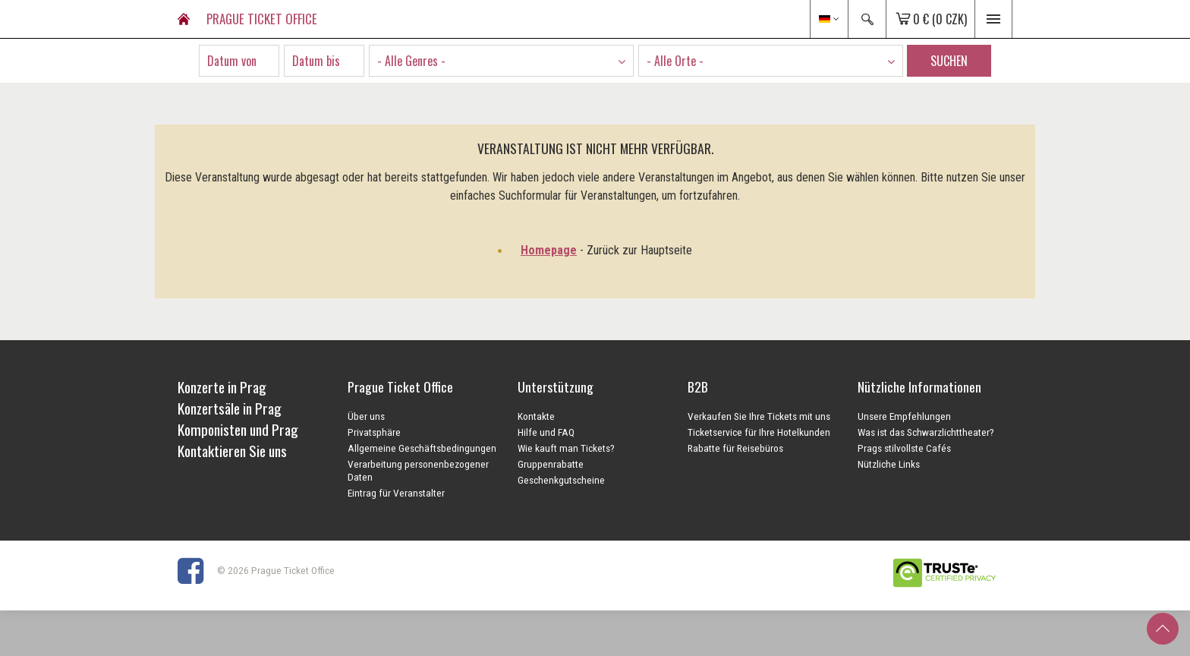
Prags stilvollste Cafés (904, 448)
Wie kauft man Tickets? (566, 448)
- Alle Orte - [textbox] (675, 61)
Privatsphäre (374, 432)
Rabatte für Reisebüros (735, 448)
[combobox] (501, 61)
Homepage (549, 250)
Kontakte (536, 416)
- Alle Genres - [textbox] (411, 61)
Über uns (366, 416)
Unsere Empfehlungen (904, 416)
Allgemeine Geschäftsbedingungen (422, 448)
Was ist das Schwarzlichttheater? (926, 432)
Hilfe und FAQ (546, 432)
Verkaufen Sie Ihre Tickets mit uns (759, 416)
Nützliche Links (889, 464)
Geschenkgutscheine (561, 480)
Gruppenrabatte (551, 464)
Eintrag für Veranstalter (396, 493)
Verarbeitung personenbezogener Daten (418, 470)
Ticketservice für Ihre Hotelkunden (759, 432)
